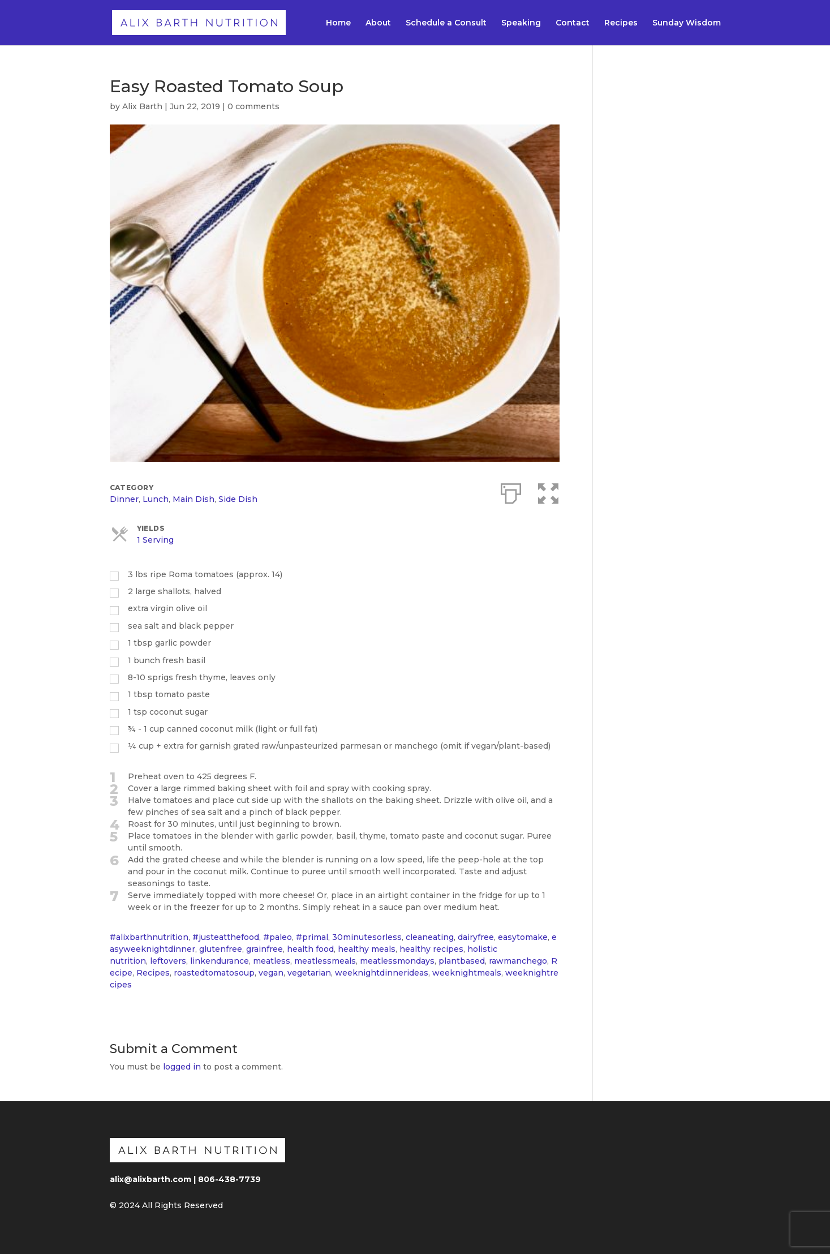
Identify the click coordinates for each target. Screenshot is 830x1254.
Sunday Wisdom (686, 23)
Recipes (621, 23)
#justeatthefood (225, 937)
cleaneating (430, 937)
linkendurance (219, 961)
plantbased (461, 961)
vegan (271, 973)
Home (338, 23)
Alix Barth (142, 106)
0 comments (253, 106)
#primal (312, 937)
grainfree (264, 949)
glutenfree (220, 949)
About (378, 23)
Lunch (156, 499)
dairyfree (476, 937)
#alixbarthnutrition (149, 937)
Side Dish (237, 499)
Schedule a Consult (446, 23)
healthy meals (366, 949)
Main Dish (193, 499)
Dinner (124, 499)
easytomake (523, 937)
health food (310, 949)
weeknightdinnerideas (381, 973)
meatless (271, 961)
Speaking (521, 23)
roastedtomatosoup (214, 973)
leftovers (168, 961)
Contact (573, 23)
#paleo (277, 937)
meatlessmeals (325, 961)
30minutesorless (367, 937)
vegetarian (309, 973)
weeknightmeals (466, 973)
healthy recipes (431, 949)
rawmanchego (518, 961)
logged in (182, 1067)
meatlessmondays (397, 961)
